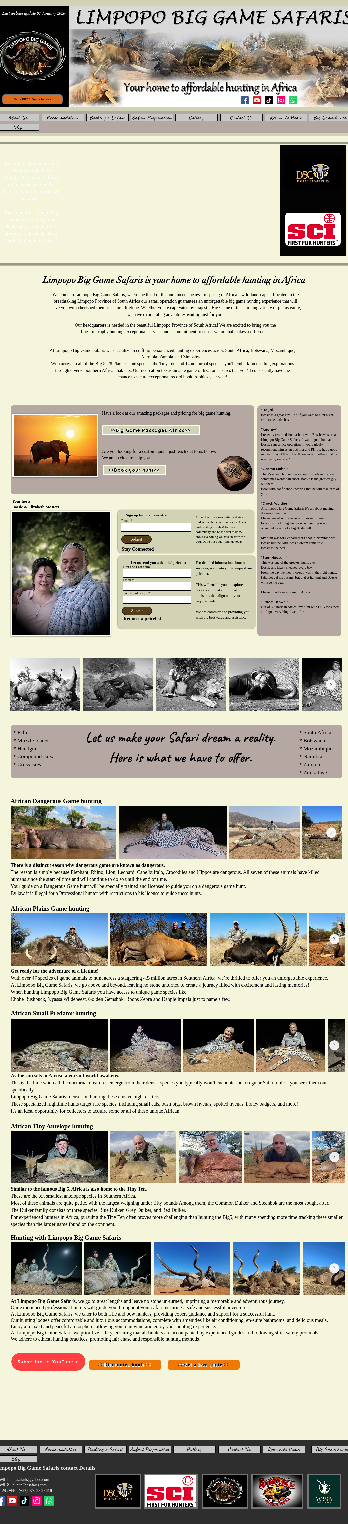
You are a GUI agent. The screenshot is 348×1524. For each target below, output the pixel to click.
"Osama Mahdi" (274, 469)
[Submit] (136, 539)
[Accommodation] (63, 117)
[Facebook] (245, 100)
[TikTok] (269, 100)
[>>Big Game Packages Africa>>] (151, 430)
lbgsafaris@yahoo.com (30, 1479)
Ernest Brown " (275, 602)
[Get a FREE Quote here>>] (32, 99)
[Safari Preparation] (152, 117)
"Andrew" (269, 429)
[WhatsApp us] (293, 100)
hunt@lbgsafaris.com (30, 1485)
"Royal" (267, 410)
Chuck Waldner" (276, 503)
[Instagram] (281, 100)
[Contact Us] (241, 117)
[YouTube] (257, 100)
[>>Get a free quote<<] (204, 1365)
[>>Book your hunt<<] (134, 470)
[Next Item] (331, 684)
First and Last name (137, 567)
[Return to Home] (286, 117)
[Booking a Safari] (107, 117)
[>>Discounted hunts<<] (125, 1365)
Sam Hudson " (274, 557)
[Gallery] (196, 117)
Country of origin (135, 593)
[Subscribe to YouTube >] (48, 1362)
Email (125, 521)
